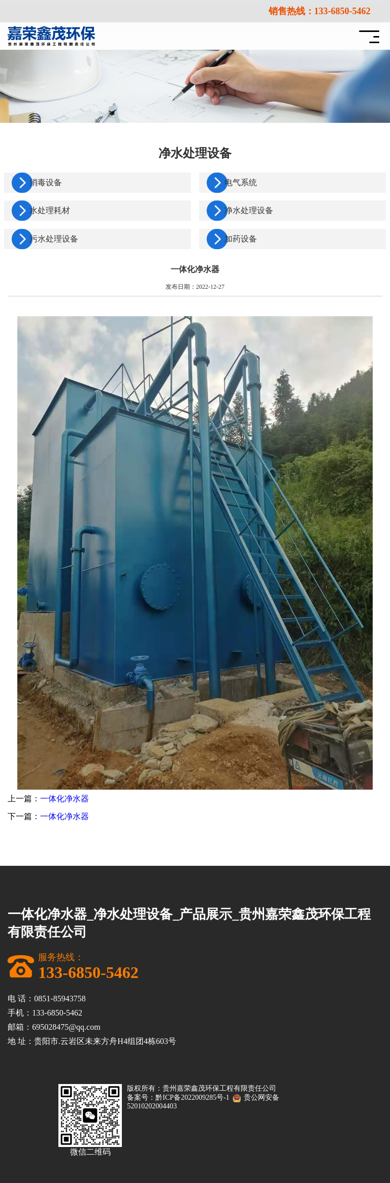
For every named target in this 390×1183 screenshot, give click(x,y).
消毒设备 (45, 182)
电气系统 (240, 182)
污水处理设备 (53, 238)
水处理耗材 (49, 210)
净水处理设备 (248, 210)
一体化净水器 (64, 798)
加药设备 (240, 238)
